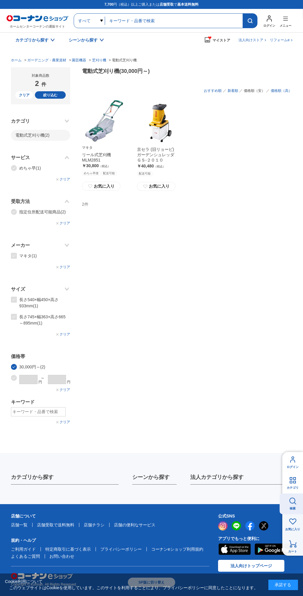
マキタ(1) (28, 255)
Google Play (274, 549)
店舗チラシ (94, 525)
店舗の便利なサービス (134, 525)
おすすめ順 (213, 91)
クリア (24, 95)
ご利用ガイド (23, 549)
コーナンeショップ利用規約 (177, 549)
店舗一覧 (19, 525)
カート (292, 551)
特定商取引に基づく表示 (68, 549)
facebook (250, 526)
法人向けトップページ (251, 565)
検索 (293, 508)
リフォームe (280, 40)
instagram (223, 526)
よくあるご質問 (25, 556)
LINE (236, 526)
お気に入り (101, 186)
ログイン (293, 467)
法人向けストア (250, 40)
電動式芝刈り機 (32, 135)
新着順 (233, 91)
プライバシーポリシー (121, 549)
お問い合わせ (61, 556)
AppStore (234, 549)
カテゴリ (293, 487)
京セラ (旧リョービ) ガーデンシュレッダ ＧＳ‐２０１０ (157, 154)
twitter (263, 526)
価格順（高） (281, 91)
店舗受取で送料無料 (55, 525)
